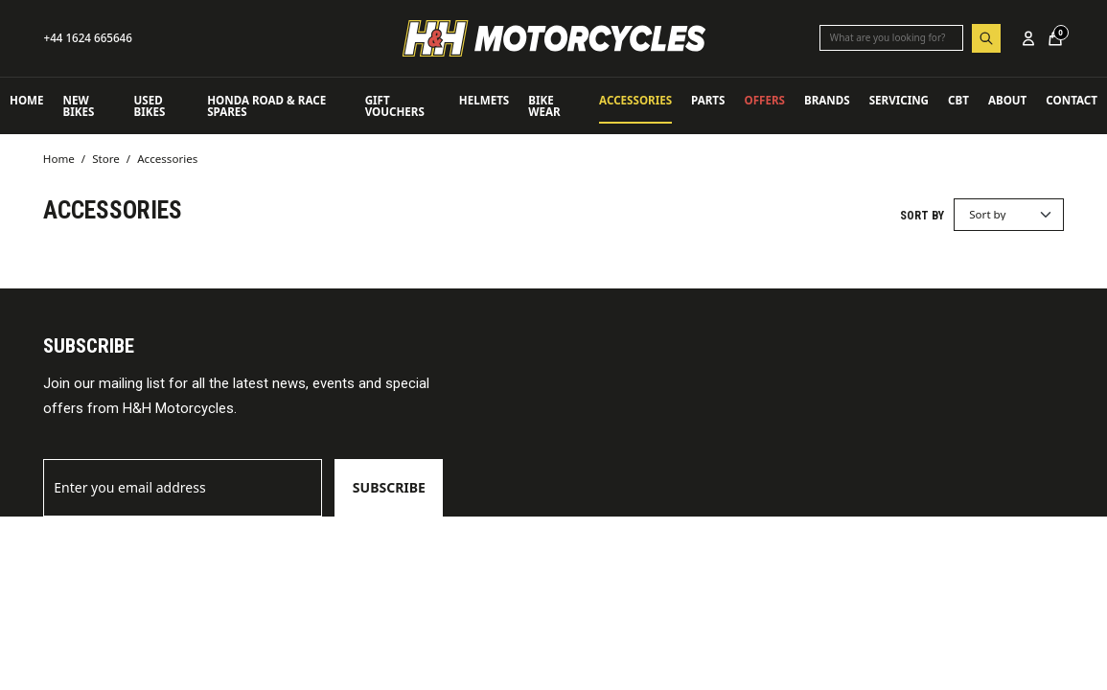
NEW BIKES (79, 106)
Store (106, 158)
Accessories (635, 100)
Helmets (484, 100)
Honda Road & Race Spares (266, 106)
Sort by (922, 215)
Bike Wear (544, 106)
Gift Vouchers (395, 106)
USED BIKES (150, 106)
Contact (1071, 100)
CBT (958, 100)
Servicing (899, 100)
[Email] (183, 488)
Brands (827, 100)
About (1007, 100)
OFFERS (764, 100)
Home (27, 100)
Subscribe (389, 487)
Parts (708, 100)
